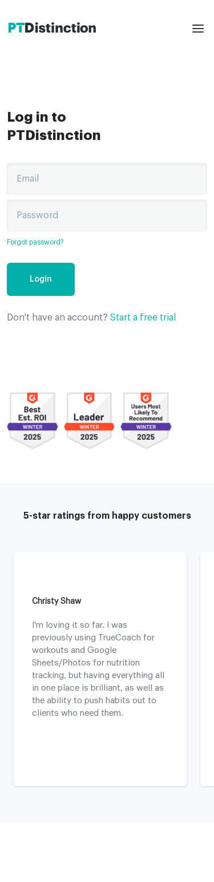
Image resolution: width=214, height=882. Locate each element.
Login (41, 279)
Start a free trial (143, 317)
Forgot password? (35, 242)
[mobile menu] (199, 28)
